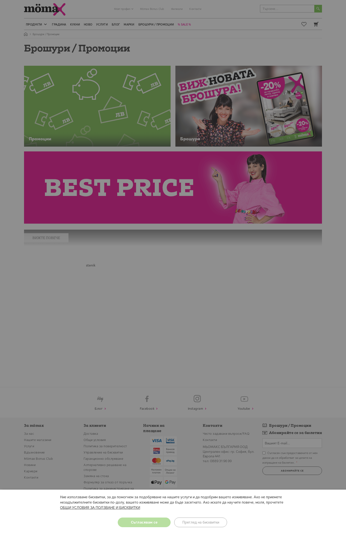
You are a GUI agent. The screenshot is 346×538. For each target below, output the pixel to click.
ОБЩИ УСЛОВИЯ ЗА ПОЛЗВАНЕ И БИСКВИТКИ (100, 507)
